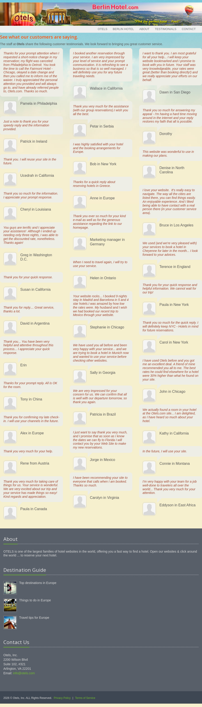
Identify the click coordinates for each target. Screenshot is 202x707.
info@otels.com (24, 673)
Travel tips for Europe (34, 617)
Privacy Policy (62, 698)
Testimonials (165, 29)
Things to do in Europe (35, 600)
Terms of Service (85, 698)
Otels (102, 29)
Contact (189, 29)
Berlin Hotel (123, 29)
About (144, 29)
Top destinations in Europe (37, 583)
